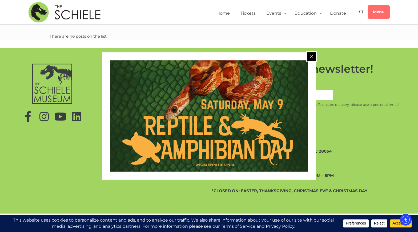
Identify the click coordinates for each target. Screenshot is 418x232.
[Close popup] (311, 56)
